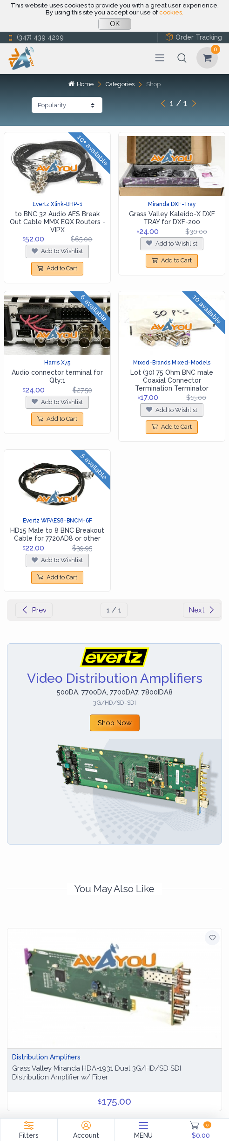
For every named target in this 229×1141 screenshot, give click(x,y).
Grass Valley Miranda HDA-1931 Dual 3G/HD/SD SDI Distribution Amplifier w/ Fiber (96, 1072)
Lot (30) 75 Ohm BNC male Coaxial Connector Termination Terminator (171, 380)
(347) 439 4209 (35, 37)
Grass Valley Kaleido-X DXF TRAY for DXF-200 (172, 218)
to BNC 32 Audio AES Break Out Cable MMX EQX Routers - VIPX (57, 222)
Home (81, 84)
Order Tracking (193, 37)
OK (115, 24)
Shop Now (115, 723)
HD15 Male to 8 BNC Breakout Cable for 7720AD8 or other (57, 534)
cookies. (171, 12)
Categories (120, 84)
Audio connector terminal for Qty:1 (57, 376)
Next (202, 610)
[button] (182, 58)
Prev (34, 610)
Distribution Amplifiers (46, 1057)
